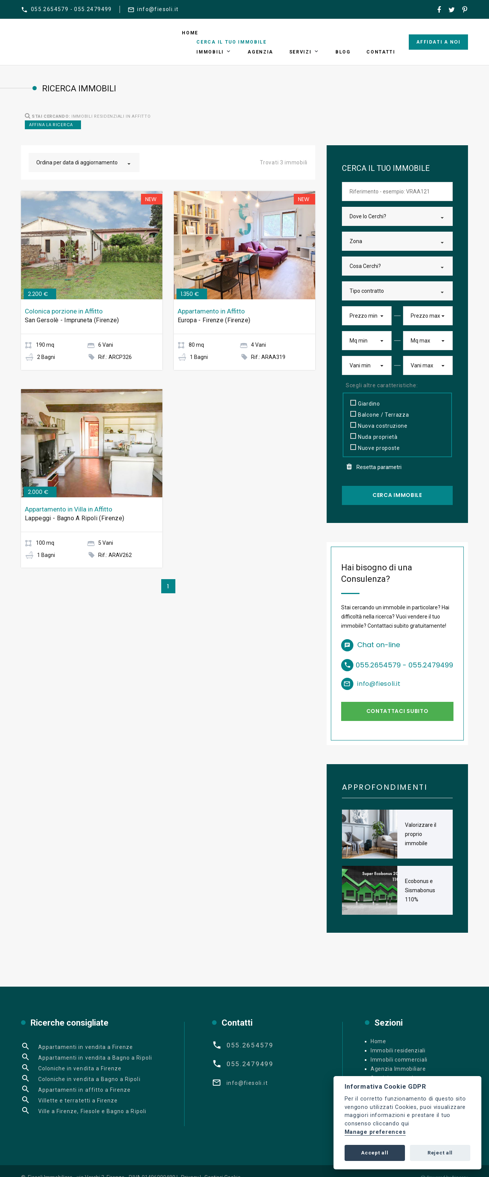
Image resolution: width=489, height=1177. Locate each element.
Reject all (440, 1153)
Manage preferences (375, 1132)
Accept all (374, 1153)
